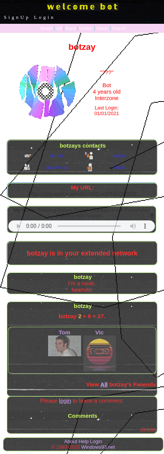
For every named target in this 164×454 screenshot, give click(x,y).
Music (102, 28)
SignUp (17, 17)
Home (47, 28)
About (70, 441)
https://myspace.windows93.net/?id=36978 (82, 194)
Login (44, 17)
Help (83, 441)
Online (85, 28)
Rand (71, 28)
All (59, 28)
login (65, 400)
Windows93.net (98, 447)
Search (118, 28)
